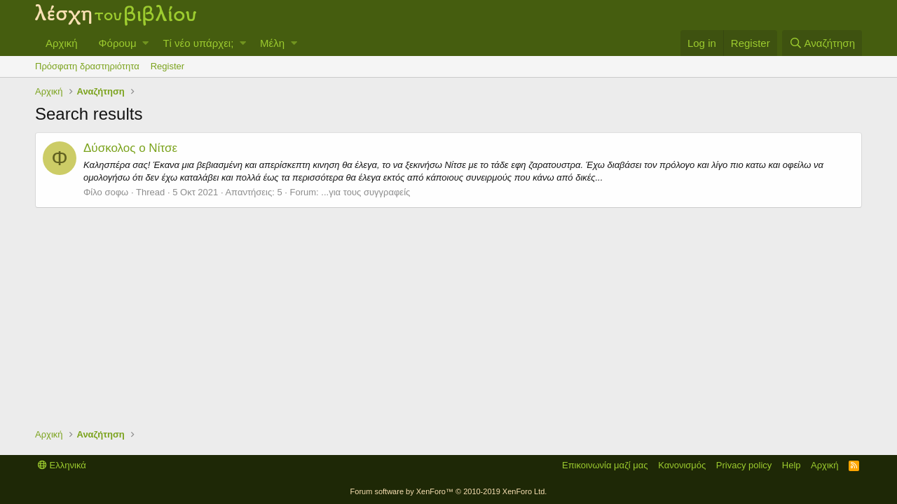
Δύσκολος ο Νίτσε (130, 148)
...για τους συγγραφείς (365, 192)
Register (167, 66)
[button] (145, 43)
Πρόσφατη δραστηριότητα (87, 66)
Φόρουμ (118, 43)
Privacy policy (744, 465)
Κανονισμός (682, 465)
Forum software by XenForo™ (448, 491)
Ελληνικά (62, 465)
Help (791, 465)
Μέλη (272, 43)
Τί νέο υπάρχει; (198, 43)
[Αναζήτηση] (822, 43)
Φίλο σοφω (105, 192)
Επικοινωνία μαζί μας (605, 465)
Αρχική (62, 43)
